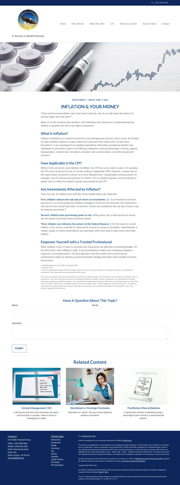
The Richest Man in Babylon (143, 408)
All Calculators (57, 465)
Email (95, 305)
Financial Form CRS (88, 436)
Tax (52, 451)
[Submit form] (19, 348)
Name (15, 305)
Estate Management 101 (36, 408)
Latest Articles (57, 459)
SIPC (106, 472)
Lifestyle (54, 456)
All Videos (55, 462)
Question (17, 323)
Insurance (55, 448)
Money (54, 454)
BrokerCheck (127, 440)
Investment (56, 442)
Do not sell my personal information (133, 461)
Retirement (56, 440)
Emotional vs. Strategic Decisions (90, 408)
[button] (78, 24)
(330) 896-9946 (160, 3)
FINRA (100, 472)
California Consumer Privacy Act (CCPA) (149, 458)
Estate (54, 445)
